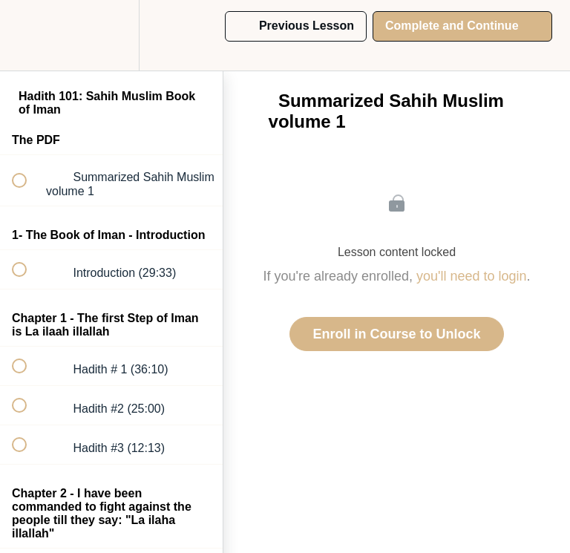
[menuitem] (111, 35)
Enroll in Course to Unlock (396, 334)
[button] (27, 35)
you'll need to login (471, 276)
